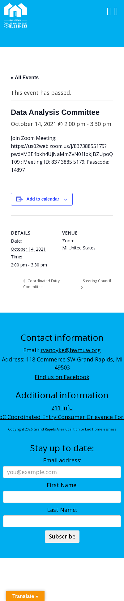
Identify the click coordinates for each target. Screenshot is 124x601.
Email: (62, 350)
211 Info (62, 407)
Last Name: (62, 509)
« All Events (25, 77)
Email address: (62, 460)
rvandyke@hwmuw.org (71, 350)
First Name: (62, 485)
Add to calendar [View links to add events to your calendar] (43, 199)
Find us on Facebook (62, 377)
